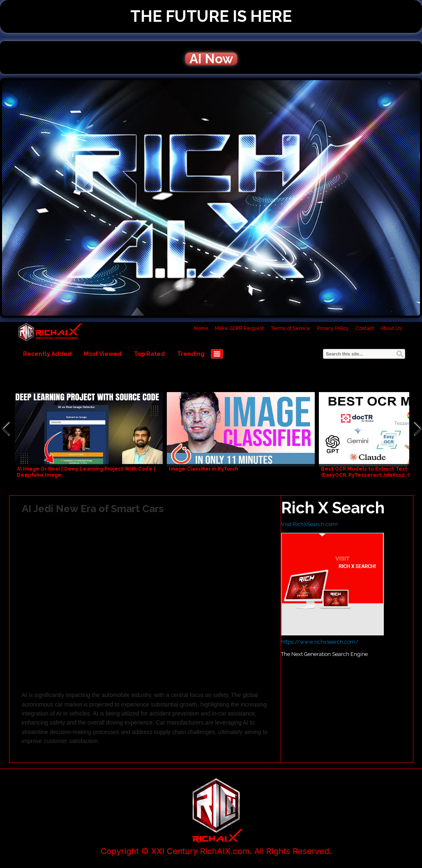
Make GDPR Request (239, 328)
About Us (390, 328)
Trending (191, 354)
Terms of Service (290, 328)
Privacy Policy (333, 328)
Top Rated (149, 354)
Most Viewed (103, 354)
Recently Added (47, 354)
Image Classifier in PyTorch (203, 469)
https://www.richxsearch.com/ (320, 642)
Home (201, 328)
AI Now (211, 59)
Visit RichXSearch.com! (309, 524)
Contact (364, 328)
